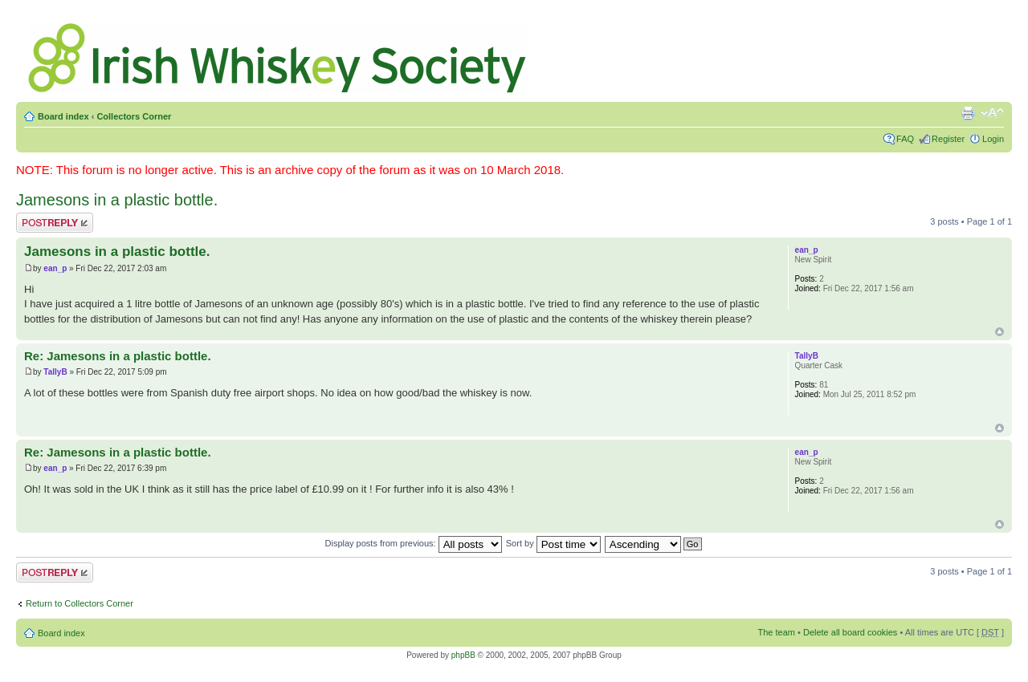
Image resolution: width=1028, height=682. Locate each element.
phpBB (463, 655)
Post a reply (54, 223)
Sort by (553, 543)
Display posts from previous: (413, 543)
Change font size (992, 113)
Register (948, 139)
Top (999, 331)
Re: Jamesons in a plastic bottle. (117, 356)
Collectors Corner (133, 116)
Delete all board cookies (850, 632)
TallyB (55, 371)
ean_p (55, 268)
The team (776, 632)
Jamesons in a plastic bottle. (117, 200)
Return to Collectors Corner (79, 603)
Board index (63, 116)
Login (993, 139)
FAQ (905, 139)
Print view (968, 113)
